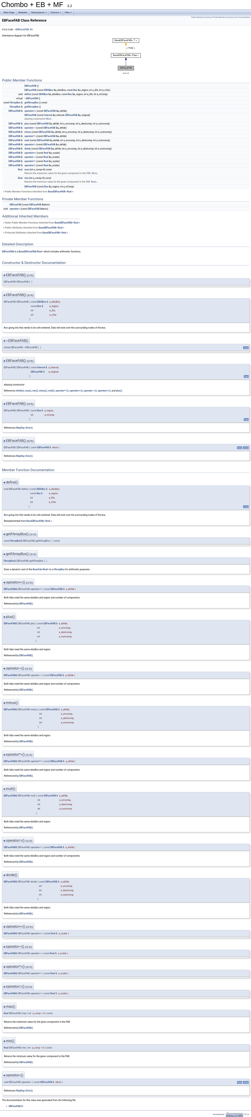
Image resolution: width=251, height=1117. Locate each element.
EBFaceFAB (30, 86)
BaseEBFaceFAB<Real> (31, 251)
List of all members (242, 17)
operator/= (30, 144)
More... (49, 118)
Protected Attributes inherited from (35, 232)
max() (28, 390)
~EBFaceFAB (31, 98)
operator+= (30, 111)
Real (46, 152)
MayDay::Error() (24, 427)
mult (26, 140)
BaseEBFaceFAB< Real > (60, 191)
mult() (51, 390)
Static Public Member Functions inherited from (41, 222)
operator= (15, 208)
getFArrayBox (31, 102)
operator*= (30, 136)
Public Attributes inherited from (33, 227)
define (27, 94)
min (26, 178)
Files (68, 13)
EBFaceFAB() (26, 603)
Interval (48, 115)
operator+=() (76, 390)
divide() (20, 390)
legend (125, 73)
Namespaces (39, 13)
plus (26, 123)
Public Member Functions (201, 17)
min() (35, 390)
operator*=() (62, 390)
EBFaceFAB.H (23, 29)
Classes (56, 13)
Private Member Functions (223, 17)
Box (75, 90)
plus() (119, 390)
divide (27, 148)
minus (27, 132)
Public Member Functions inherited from (38, 191)
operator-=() (90, 390)
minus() (43, 390)
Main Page (9, 12)
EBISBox (48, 90)
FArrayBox (15, 102)
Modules (22, 12)
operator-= (30, 127)
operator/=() (104, 390)
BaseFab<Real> (41, 569)
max (26, 169)
